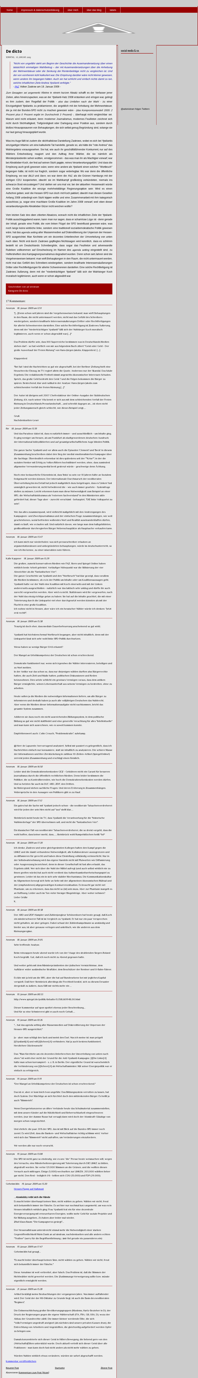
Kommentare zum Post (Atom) (34, 1372)
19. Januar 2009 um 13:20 (34, 1183)
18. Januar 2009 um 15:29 (36, 558)
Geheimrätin (12, 1183)
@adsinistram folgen (131, 109)
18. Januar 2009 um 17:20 (30, 842)
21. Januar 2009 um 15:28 (29, 1289)
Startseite (60, 1368)
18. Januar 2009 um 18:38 (30, 909)
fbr (7, 428)
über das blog (94, 10)
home (10, 10)
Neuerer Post (12, 1368)
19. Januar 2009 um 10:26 (29, 1020)
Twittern (146, 109)
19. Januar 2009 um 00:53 (30, 994)
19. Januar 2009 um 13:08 (30, 1154)
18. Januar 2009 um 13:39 (24, 428)
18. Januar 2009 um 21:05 (30, 939)
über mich (73, 10)
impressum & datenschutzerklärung (40, 10)
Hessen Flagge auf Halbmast (29, 1188)
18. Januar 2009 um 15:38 (30, 621)
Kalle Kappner (13, 558)
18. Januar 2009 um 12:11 (29, 308)
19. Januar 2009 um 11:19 (29, 1078)
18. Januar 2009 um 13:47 (30, 536)
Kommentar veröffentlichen (21, 1361)
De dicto (14, 51)
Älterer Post (106, 1368)
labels (113, 10)
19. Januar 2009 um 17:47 (29, 1246)
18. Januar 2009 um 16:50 (30, 766)
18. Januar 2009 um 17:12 (29, 800)
